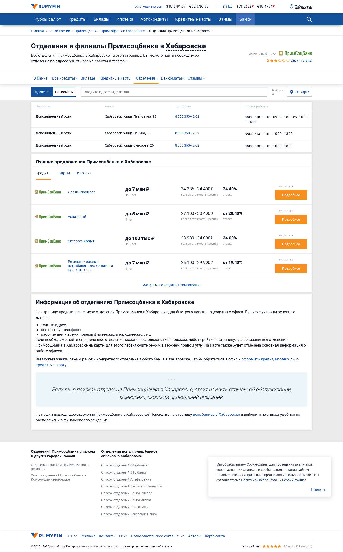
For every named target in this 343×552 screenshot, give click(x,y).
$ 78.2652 (243, 7)
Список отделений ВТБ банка (124, 473)
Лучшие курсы (149, 7)
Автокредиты (154, 19)
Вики (123, 536)
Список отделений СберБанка (124, 465)
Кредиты (77, 19)
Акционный (77, 217)
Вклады (101, 19)
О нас (72, 536)
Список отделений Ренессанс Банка (129, 514)
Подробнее (291, 195)
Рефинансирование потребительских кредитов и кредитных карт (90, 266)
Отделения (145, 78)
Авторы (194, 536)
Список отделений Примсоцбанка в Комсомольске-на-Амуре (58, 477)
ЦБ (228, 7)
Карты (64, 173)
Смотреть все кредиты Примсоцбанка (172, 285)
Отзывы (195, 78)
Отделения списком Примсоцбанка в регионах (60, 467)
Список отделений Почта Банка (126, 507)
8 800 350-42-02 (187, 117)
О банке (40, 78)
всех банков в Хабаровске (216, 414)
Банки (245, 19)
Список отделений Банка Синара (126, 493)
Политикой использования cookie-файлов (274, 480)
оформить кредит (257, 359)
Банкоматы (171, 78)
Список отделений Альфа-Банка (126, 479)
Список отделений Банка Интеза (126, 500)
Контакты (107, 536)
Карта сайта (215, 536)
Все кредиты (63, 78)
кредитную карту (51, 364)
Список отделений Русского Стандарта (131, 486)
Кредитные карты (193, 19)
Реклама (88, 536)
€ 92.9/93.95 (198, 7)
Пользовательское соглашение (158, 536)
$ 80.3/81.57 (176, 7)
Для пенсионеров (81, 192)
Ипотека (124, 19)
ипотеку (282, 359)
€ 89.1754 (264, 7)
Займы (225, 19)
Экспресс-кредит (81, 241)
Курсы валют (48, 19)
